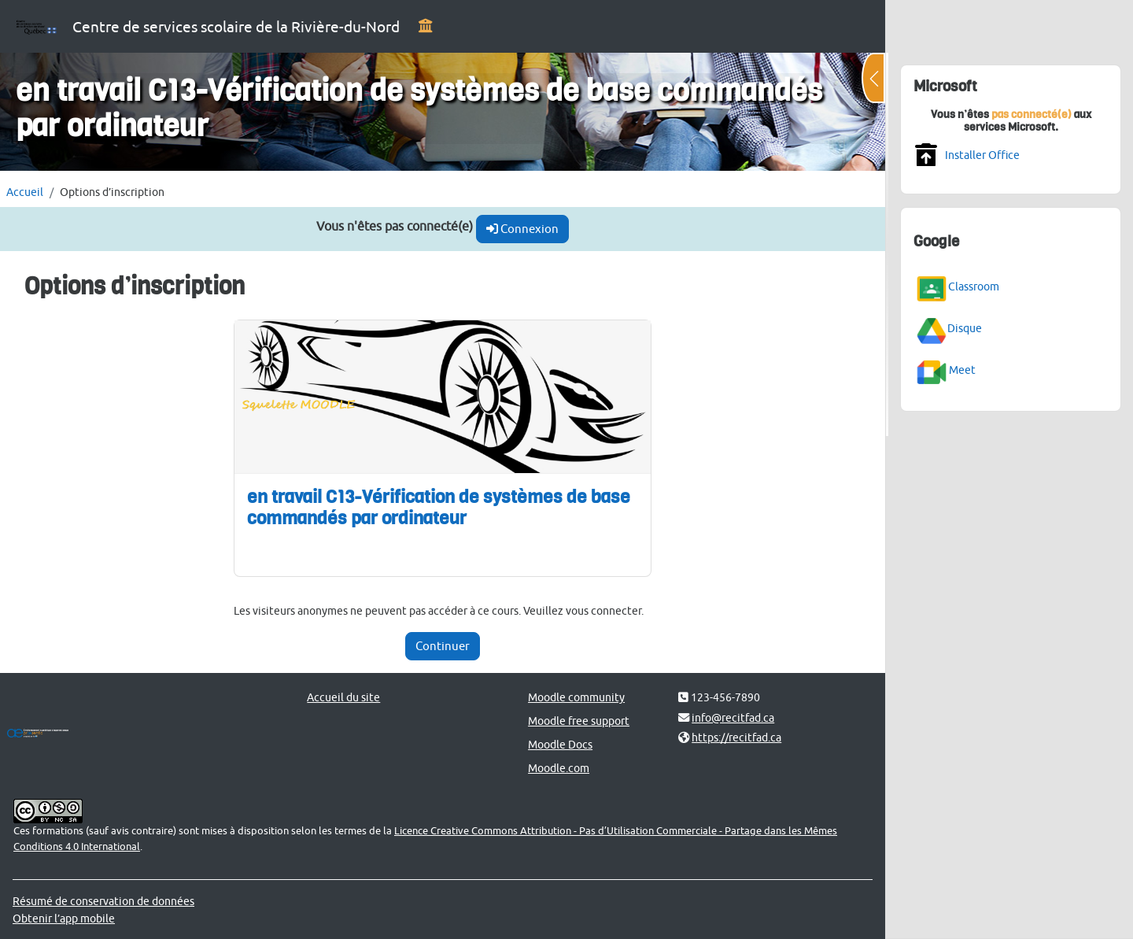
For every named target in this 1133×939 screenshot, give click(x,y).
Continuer (442, 645)
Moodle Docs (560, 744)
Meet (962, 368)
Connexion (522, 228)
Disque (964, 328)
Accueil (24, 191)
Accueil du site (343, 697)
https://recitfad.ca (736, 737)
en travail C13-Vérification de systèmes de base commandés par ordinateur (438, 507)
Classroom (973, 285)
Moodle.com (558, 767)
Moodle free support (578, 720)
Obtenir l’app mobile (64, 918)
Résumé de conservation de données (103, 901)
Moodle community (576, 697)
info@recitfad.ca (733, 717)
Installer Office (982, 154)
